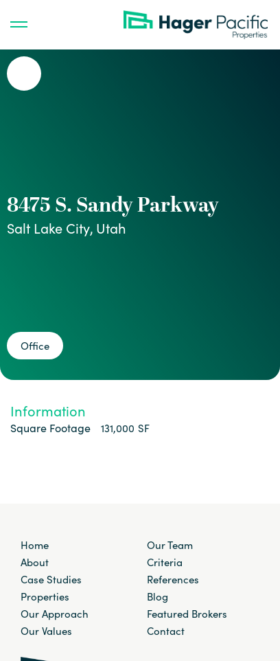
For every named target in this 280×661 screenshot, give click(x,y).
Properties (45, 596)
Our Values (46, 631)
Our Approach (55, 613)
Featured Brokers (187, 613)
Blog (157, 596)
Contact (166, 631)
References (173, 579)
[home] (198, 24)
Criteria (165, 562)
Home (35, 545)
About (35, 562)
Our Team (170, 545)
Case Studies (51, 579)
